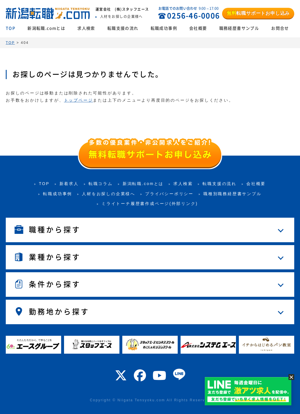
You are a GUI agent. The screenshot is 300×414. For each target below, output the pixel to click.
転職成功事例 (164, 28)
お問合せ (280, 28)
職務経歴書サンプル (239, 28)
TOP (10, 28)
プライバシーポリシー (169, 193)
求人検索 (86, 28)
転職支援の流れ (122, 28)
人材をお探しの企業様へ (108, 193)
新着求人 (69, 183)
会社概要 (198, 28)
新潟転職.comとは (46, 28)
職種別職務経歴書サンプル (232, 193)
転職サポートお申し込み (258, 13)
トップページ (78, 100)
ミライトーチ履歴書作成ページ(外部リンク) (150, 203)
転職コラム (101, 183)
